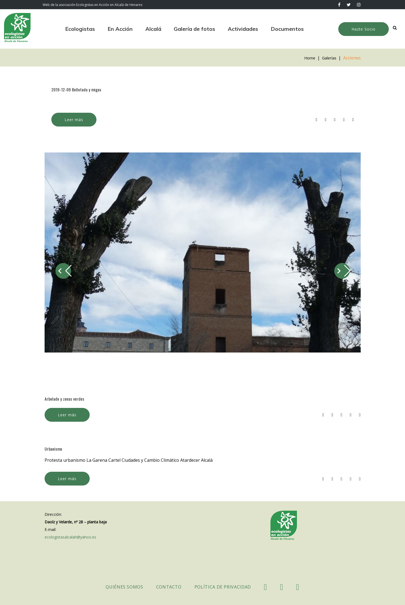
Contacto (169, 587)
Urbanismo (54, 448)
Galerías (328, 58)
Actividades (243, 28)
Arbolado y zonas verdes (66, 398)
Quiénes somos (124, 587)
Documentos (287, 28)
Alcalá (153, 28)
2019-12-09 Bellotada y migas (78, 89)
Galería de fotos (194, 28)
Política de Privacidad (223, 587)
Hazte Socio (364, 29)
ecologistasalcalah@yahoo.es (70, 537)
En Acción (120, 28)
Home (307, 58)
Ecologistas (80, 28)
